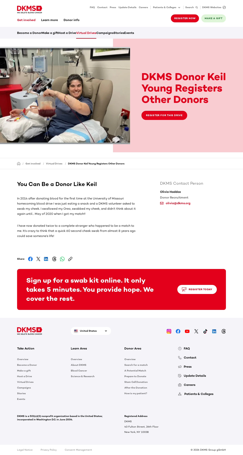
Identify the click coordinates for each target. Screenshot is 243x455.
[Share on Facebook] (30, 259)
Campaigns (105, 33)
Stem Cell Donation (136, 382)
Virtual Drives (86, 33)
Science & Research (83, 376)
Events (129, 33)
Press (113, 7)
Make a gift (213, 18)
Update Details (127, 7)
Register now (185, 18)
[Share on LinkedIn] (46, 259)
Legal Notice (25, 449)
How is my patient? (135, 393)
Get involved (26, 20)
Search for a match (136, 365)
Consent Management (78, 449)
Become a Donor (29, 33)
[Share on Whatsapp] (62, 259)
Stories (119, 33)
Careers (143, 7)
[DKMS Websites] (213, 7)
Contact (102, 7)
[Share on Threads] (54, 259)
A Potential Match (135, 370)
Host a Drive (67, 33)
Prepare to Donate (135, 376)
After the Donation (135, 387)
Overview (22, 359)
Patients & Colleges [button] (167, 7)
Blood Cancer (79, 370)
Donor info (72, 20)
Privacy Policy (49, 449)
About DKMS (78, 365)
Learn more (49, 20)
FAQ (92, 7)
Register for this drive (164, 115)
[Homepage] (19, 163)
